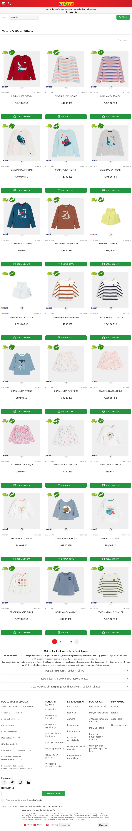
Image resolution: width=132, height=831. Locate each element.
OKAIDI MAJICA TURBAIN (21, 96)
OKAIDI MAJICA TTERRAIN (22, 170)
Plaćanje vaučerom (54, 742)
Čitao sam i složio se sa (24, 800)
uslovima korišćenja (33, 800)
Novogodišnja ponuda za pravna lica (98, 748)
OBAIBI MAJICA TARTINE (21, 391)
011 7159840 (15, 712)
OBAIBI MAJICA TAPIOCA (66, 538)
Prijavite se (53, 793)
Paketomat (72, 706)
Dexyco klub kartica (98, 712)
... (65, 641)
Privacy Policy (46, 806)
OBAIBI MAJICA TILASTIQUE (66, 391)
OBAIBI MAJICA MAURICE (66, 612)
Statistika (40, 825)
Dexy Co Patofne (97, 728)
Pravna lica (50, 709)
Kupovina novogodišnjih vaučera (96, 737)
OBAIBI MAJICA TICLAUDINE (21, 612)
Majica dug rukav (6, 92)
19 (71, 641)
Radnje (114, 712)
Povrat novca (73, 731)
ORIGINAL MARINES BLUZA (110, 244)
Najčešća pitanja (119, 725)
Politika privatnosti (54, 748)
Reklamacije (73, 725)
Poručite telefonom (66, 9)
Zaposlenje (116, 719)
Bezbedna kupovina (98, 706)
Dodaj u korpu (22, 117)
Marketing (54, 825)
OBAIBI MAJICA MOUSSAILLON (66, 317)
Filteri (123, 17)
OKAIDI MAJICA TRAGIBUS (66, 96)
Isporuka (71, 712)
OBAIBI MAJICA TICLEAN (110, 465)
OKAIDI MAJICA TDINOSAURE (66, 244)
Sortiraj (5, 17)
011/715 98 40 (66, 12)
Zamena (71, 719)
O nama (115, 706)
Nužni (29, 825)
